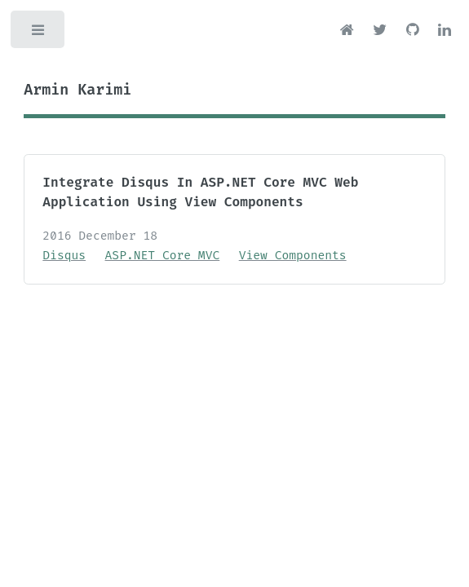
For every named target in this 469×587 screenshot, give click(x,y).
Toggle (39, 34)
